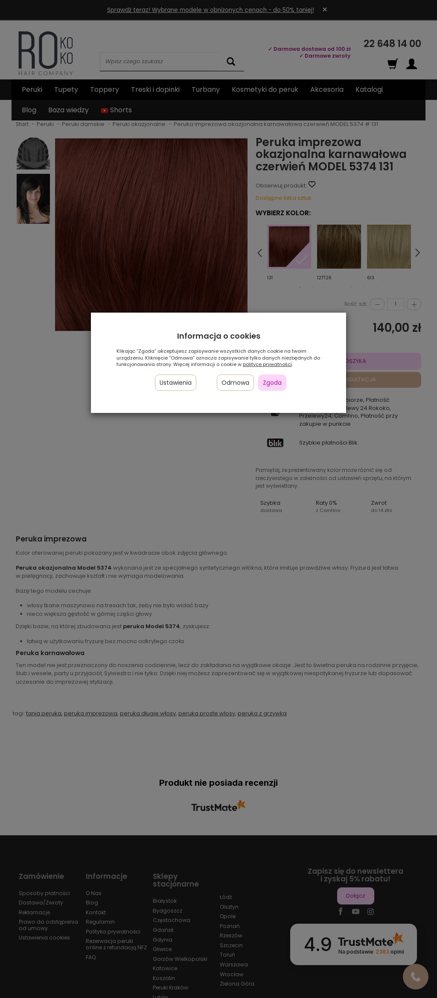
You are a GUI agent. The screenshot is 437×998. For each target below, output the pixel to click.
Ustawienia (176, 382)
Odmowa (235, 382)
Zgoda (272, 382)
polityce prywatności (267, 364)
